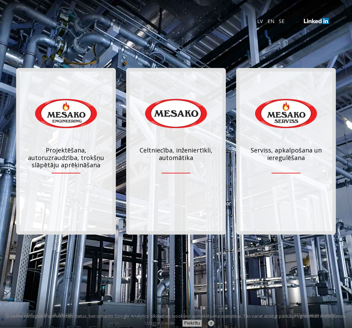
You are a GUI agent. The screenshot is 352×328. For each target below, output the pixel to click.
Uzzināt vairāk (160, 323)
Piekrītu (192, 323)
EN (270, 21)
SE (282, 21)
